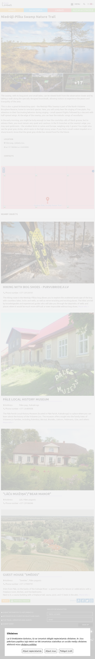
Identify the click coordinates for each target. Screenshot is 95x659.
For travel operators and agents (17, 620)
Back (6, 601)
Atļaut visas (51, 651)
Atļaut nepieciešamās (32, 651)
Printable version (21, 601)
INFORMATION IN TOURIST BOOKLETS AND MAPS (21, 616)
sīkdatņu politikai (28, 644)
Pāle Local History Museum (26, 399)
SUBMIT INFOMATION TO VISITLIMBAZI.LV (18, 612)
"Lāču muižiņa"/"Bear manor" (27, 494)
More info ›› (83, 306)
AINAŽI (11, 10)
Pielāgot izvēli (66, 651)
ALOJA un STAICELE (83, 10)
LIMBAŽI (59, 10)
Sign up (85, 625)
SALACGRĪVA (35, 10)
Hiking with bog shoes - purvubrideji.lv (36, 287)
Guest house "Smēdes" (21, 574)
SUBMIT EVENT (8, 624)
